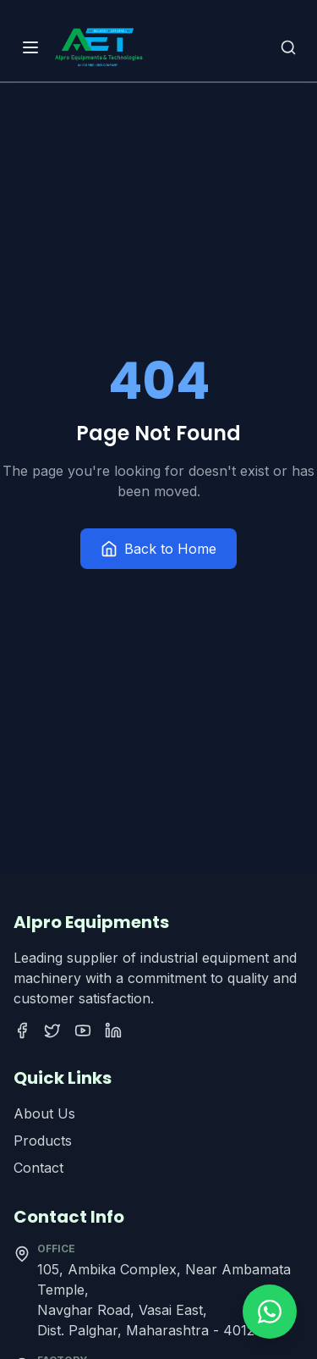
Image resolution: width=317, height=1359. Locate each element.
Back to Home (158, 548)
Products (43, 1140)
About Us (44, 1113)
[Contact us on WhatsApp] (270, 1311)
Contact (38, 1167)
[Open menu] (30, 47)
